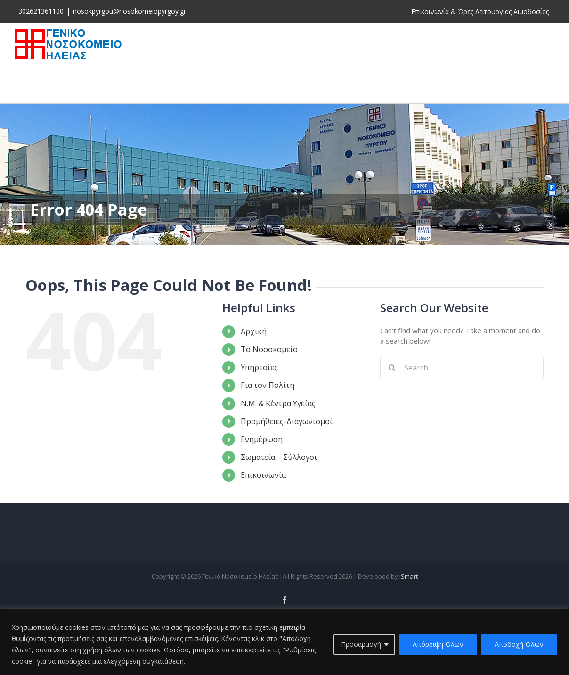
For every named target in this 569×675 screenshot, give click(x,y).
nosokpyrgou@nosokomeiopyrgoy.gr (129, 11)
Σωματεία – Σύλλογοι (279, 457)
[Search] (392, 367)
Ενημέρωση (262, 439)
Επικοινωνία (263, 475)
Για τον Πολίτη (267, 385)
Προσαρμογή (361, 644)
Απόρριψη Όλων (438, 644)
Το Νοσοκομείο (269, 349)
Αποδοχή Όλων (519, 644)
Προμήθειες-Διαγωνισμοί (287, 421)
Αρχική (254, 331)
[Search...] (462, 367)
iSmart (408, 576)
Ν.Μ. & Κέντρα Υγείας (278, 403)
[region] (284, 642)
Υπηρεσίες (259, 367)
